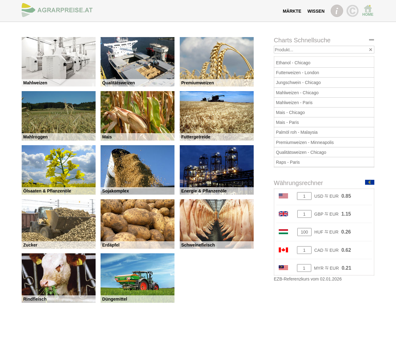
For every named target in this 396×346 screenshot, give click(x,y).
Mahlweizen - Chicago (297, 92)
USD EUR (326, 196)
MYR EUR (326, 268)
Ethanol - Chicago (293, 62)
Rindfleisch (34, 299)
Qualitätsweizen (118, 82)
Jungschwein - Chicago (298, 82)
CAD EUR (326, 250)
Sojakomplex (115, 190)
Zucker (30, 245)
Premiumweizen (197, 82)
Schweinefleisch (198, 245)
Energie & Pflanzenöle (204, 190)
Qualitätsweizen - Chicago (301, 152)
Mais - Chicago (290, 112)
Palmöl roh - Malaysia (297, 132)
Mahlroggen (35, 136)
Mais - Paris (287, 122)
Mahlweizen (35, 82)
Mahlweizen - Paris (294, 102)
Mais (107, 136)
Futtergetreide (195, 136)
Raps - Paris (288, 162)
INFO (337, 11)
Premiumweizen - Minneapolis (305, 142)
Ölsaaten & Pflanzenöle (47, 190)
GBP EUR (326, 214)
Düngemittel (114, 299)
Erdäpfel (110, 245)
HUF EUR (326, 232)
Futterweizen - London (297, 72)
